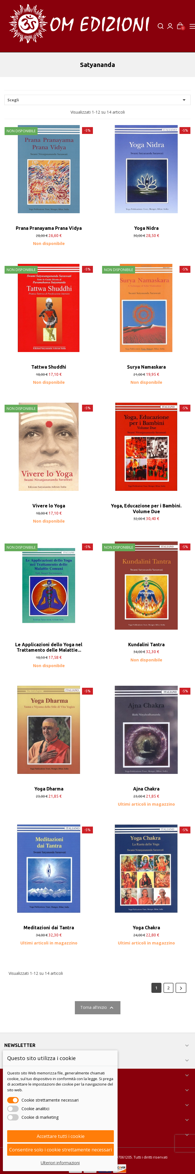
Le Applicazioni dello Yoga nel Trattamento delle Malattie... (48, 647)
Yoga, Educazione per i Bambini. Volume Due (146, 508)
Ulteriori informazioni (60, 1162)
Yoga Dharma (48, 788)
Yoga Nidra (146, 228)
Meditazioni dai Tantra (49, 927)
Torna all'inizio (97, 1007)
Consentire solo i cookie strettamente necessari (60, 1150)
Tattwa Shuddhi (48, 366)
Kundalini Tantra (146, 644)
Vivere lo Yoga (48, 505)
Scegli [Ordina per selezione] (97, 99)
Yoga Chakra (146, 927)
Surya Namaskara (146, 366)
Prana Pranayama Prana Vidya (49, 228)
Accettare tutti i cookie (61, 1136)
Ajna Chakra (146, 788)
